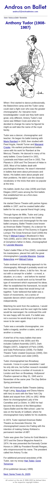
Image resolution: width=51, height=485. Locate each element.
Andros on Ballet (13, 17)
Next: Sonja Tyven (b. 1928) (17, 474)
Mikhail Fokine (18, 236)
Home (6, 17)
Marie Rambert (11, 141)
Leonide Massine (14, 245)
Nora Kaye (21, 390)
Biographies (23, 17)
